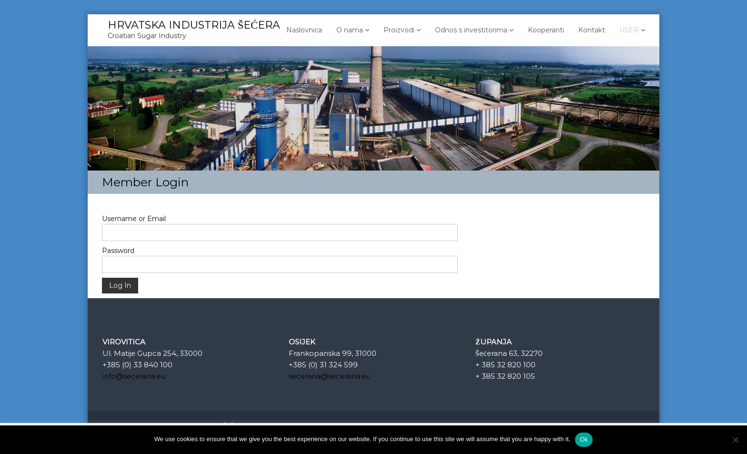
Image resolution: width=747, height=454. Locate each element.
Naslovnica (304, 30)
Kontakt (591, 30)
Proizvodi (399, 30)
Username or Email (134, 218)
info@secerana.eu (134, 376)
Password (118, 250)
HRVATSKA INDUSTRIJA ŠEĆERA (194, 25)
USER (629, 30)
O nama (349, 30)
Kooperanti (546, 30)
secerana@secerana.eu (330, 376)
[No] (735, 439)
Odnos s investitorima (471, 30)
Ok (584, 439)
